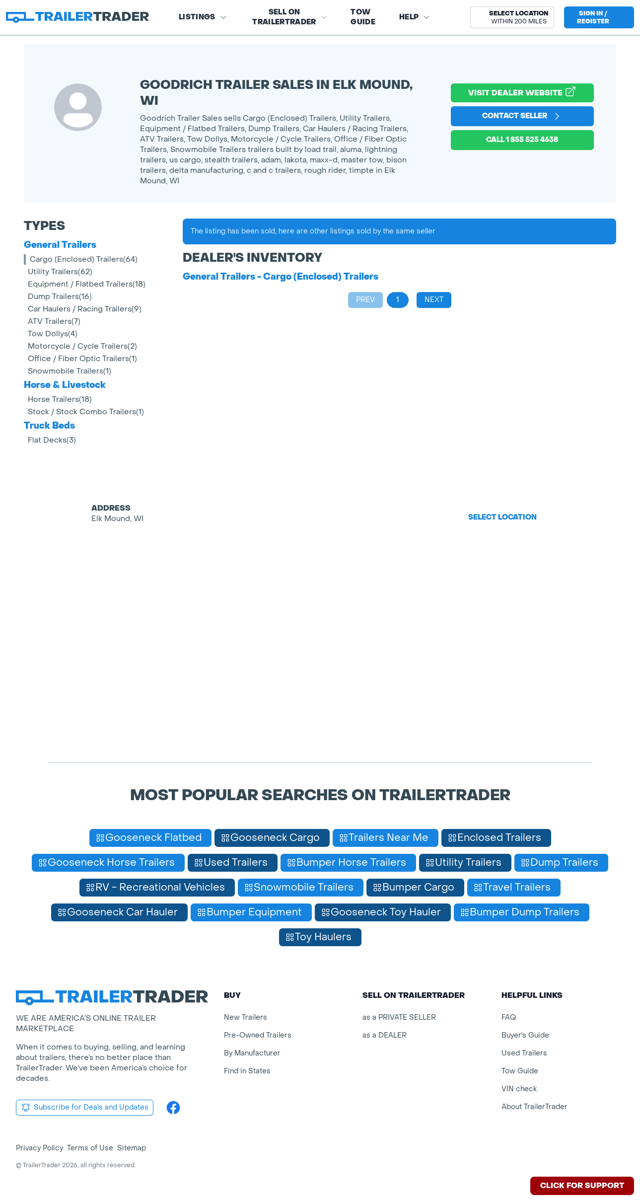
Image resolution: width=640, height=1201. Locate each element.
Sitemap (131, 1148)
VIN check (519, 1089)
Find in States (247, 1071)
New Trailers (245, 1017)
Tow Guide (363, 17)
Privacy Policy (39, 1148)
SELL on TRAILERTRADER (289, 17)
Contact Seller (522, 116)
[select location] (512, 17)
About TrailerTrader (534, 1107)
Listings (203, 17)
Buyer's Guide (525, 1035)
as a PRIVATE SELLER (399, 1017)
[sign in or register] (599, 17)
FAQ (508, 1017)
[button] (512, 17)
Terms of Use (90, 1148)
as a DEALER (384, 1035)
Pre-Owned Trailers (257, 1035)
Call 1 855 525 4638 (522, 140)
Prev (365, 299)
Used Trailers (524, 1053)
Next (434, 299)
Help (414, 17)
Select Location (502, 517)
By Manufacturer (252, 1053)
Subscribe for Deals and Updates (84, 1108)
